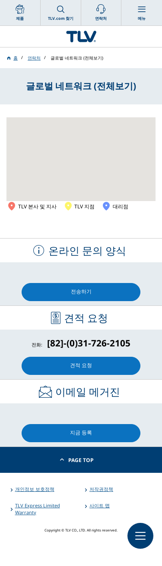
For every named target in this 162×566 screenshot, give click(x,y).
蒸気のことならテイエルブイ (81, 36)
